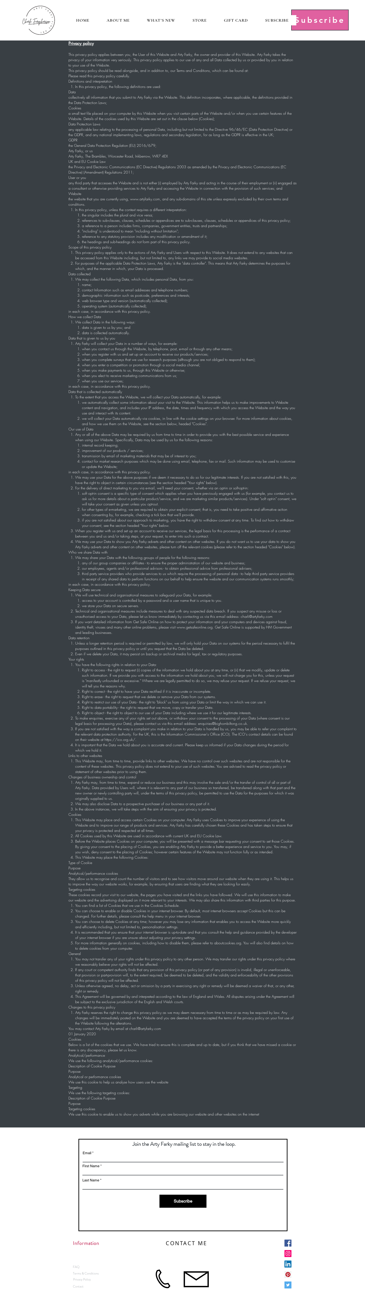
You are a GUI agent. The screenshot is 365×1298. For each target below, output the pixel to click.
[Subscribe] (320, 20)
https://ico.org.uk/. (120, 739)
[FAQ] (76, 1267)
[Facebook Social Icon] (287, 1243)
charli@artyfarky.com (257, 616)
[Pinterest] (287, 1274)
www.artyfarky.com (145, 199)
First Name (90, 1166)
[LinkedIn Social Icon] (287, 1264)
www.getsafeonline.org (195, 627)
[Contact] (78, 1286)
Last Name (90, 1180)
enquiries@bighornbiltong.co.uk (222, 723)
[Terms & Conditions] (86, 1273)
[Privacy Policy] (82, 1279)
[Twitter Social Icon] (287, 1284)
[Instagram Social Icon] (287, 1253)
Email (87, 1153)
